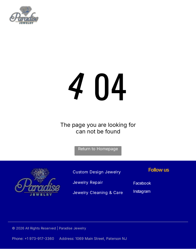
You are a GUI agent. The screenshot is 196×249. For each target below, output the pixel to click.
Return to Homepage (98, 148)
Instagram (141, 191)
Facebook (142, 183)
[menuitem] (98, 172)
